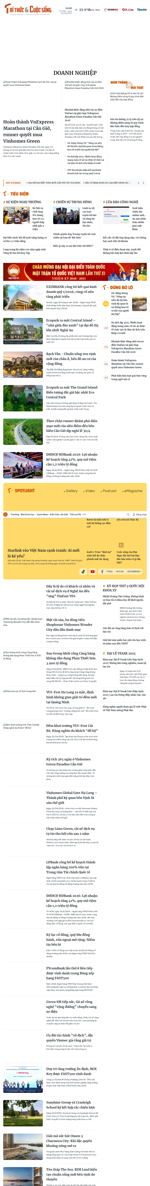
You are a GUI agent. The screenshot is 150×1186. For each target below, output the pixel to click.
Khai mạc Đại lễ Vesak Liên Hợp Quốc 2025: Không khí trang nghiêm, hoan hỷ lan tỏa (124, 152)
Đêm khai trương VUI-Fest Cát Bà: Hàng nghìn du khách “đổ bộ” (72, 217)
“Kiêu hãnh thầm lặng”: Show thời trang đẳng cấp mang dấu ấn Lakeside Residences (71, 947)
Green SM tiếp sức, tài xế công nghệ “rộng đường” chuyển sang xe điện (71, 495)
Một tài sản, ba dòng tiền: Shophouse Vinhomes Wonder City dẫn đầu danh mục (69, 114)
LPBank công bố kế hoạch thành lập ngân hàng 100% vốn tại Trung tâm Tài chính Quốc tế (70, 356)
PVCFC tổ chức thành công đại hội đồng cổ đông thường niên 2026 (72, 776)
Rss (144, 1136)
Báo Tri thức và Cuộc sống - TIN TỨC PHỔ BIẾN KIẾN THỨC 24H (15, 1137)
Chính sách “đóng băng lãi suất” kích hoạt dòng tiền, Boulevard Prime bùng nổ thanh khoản (71, 813)
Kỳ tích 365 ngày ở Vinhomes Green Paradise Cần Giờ (68, 250)
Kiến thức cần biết (59, 3)
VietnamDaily (134, 60)
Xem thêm (84, 3)
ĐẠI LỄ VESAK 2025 (120, 142)
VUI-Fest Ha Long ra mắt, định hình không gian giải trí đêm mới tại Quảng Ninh (71, 186)
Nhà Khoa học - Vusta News (34, 3)
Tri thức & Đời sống (106, 1151)
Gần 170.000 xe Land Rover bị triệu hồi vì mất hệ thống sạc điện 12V (99, 10)
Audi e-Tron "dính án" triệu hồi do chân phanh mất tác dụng (99, 44)
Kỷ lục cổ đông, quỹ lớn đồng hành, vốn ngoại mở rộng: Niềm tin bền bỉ (70, 428)
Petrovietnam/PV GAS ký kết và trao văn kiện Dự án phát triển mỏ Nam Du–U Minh (72, 1014)
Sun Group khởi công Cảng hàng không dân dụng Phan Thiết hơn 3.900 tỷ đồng (71, 147)
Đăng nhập (139, 3)
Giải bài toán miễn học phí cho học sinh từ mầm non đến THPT (124, 131)
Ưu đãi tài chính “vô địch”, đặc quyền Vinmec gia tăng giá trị (69, 526)
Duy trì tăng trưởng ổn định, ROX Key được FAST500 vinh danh (71, 560)
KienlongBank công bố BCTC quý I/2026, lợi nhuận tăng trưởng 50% (71, 697)
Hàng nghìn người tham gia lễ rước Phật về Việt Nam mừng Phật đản (124, 197)
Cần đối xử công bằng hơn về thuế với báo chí (123, 119)
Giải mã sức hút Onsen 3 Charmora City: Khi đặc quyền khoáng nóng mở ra (69, 630)
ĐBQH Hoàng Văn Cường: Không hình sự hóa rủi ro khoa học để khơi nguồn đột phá (123, 89)
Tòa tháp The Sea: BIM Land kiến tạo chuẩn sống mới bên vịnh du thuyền (71, 663)
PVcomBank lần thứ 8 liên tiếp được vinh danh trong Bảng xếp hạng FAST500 (70, 462)
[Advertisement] (75, 1100)
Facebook (136, 1137)
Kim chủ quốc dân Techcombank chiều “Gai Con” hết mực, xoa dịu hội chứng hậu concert (71, 846)
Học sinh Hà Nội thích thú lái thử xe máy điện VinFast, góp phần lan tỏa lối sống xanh (71, 980)
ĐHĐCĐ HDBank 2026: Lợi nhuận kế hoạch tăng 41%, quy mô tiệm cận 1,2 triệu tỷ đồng (71, 390)
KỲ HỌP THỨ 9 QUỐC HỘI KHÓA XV (123, 77)
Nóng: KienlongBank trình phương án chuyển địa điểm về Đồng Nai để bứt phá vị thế (69, 880)
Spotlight (121, 1151)
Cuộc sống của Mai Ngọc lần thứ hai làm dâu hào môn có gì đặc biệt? (129, 46)
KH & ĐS (119, 60)
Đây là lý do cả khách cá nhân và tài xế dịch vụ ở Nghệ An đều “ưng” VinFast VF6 (70, 80)
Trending (14, 3)
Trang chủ (5, 3)
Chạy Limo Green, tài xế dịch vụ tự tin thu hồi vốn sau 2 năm (70, 320)
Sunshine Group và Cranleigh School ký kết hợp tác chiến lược (70, 593)
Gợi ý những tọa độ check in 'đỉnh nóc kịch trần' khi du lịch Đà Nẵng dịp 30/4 (72, 913)
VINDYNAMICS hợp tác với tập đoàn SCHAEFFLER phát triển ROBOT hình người (69, 1047)
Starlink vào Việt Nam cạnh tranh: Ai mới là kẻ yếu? (43, 42)
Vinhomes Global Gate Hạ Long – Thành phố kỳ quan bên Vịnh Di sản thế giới (71, 287)
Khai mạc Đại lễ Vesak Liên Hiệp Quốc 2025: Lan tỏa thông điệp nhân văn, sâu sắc (124, 184)
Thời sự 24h (75, 3)
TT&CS (109, 60)
